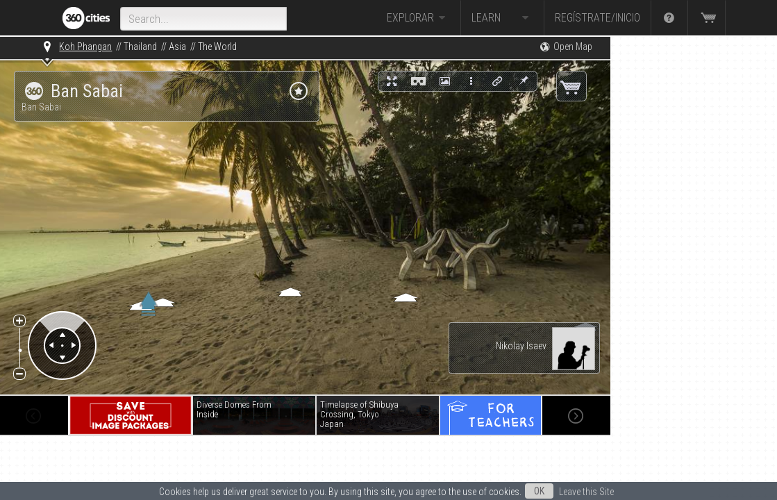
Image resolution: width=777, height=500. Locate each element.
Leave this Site (586, 491)
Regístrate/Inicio (597, 17)
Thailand (140, 46)
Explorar (418, 18)
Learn (502, 18)
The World (217, 46)
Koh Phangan (85, 46)
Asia (177, 46)
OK (539, 491)
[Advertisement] (679, 244)
